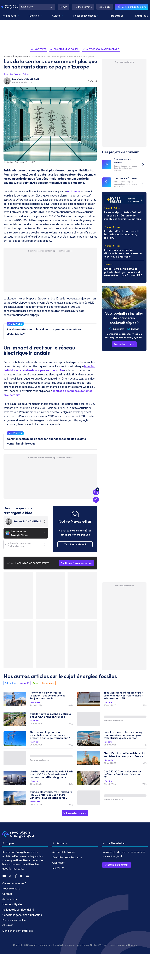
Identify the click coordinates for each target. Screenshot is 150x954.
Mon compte (83, 6)
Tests (36, 683)
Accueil (7, 56)
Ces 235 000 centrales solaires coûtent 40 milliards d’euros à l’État (122, 774)
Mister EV (58, 868)
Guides (57, 15)
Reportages (116, 16)
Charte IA (7, 925)
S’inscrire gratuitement (116, 865)
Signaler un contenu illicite (17, 930)
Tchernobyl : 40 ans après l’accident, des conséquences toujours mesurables (47, 695)
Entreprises (141, 16)
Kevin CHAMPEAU (28, 79)
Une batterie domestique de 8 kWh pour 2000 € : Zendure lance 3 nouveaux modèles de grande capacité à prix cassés (51, 774)
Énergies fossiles (20, 56)
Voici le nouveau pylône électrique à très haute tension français (51, 715)
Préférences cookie (14, 920)
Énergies (35, 15)
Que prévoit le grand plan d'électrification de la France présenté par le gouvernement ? (50, 735)
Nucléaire (35, 702)
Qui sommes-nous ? (14, 883)
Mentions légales (12, 904)
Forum (63, 6)
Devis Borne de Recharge (67, 857)
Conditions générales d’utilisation (22, 914)
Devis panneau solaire (131, 6)
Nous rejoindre (11, 888)
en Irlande (73, 191)
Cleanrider (58, 862)
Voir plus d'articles (75, 813)
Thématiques (10, 15)
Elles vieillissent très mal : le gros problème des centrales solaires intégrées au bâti (123, 695)
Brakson (132, 945)
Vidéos (104, 6)
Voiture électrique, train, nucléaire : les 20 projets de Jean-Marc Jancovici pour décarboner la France (51, 794)
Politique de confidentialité (18, 909)
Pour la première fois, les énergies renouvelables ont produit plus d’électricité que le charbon (124, 735)
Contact (7, 893)
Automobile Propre (63, 852)
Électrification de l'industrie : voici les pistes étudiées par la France (124, 755)
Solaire (108, 702)
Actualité (24, 683)
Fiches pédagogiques (86, 15)
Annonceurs (9, 899)
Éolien (26, 74)
